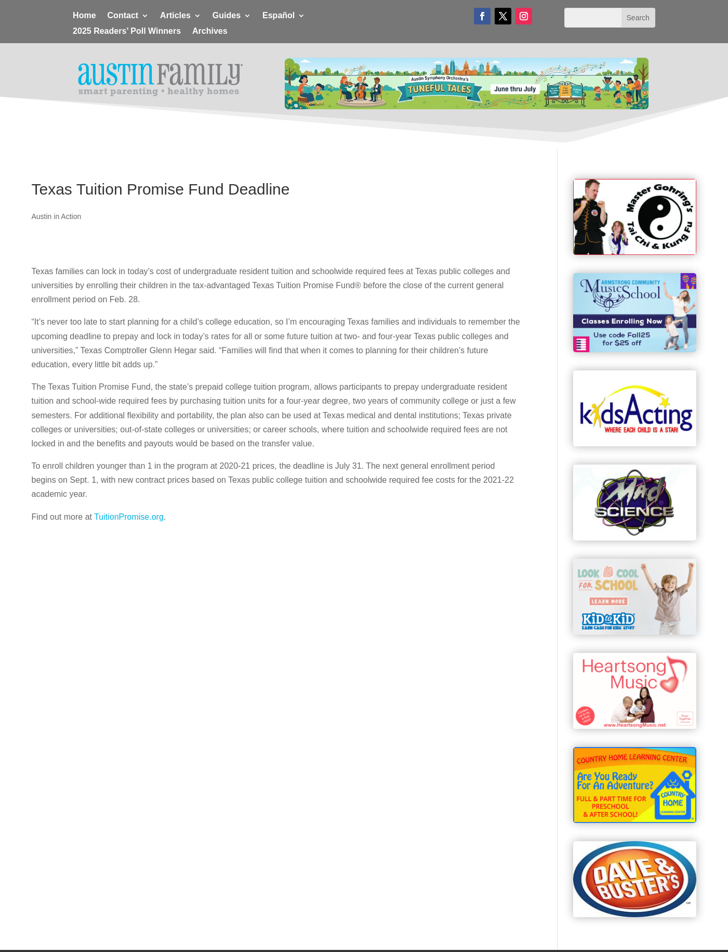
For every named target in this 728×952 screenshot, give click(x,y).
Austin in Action (57, 216)
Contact (123, 16)
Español (278, 16)
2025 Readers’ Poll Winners (127, 31)
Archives (210, 31)
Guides (227, 16)
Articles (175, 16)
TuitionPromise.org (129, 516)
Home (84, 16)
